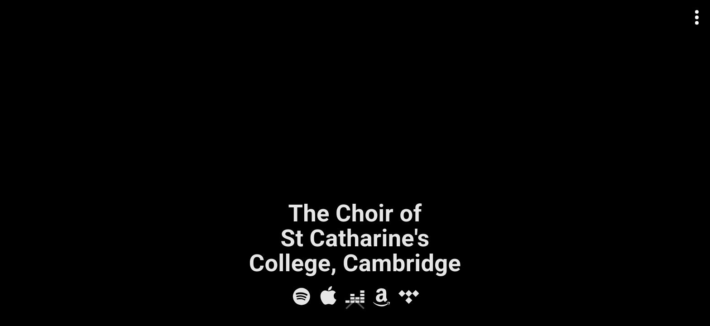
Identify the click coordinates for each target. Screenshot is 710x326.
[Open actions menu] (697, 17)
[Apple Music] (328, 296)
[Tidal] (408, 296)
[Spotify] (301, 296)
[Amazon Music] (381, 296)
